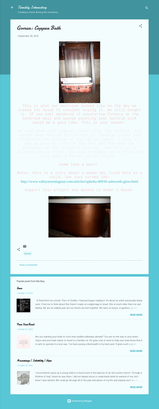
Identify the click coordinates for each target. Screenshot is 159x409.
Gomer (27, 253)
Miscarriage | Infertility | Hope (34, 361)
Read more (136, 315)
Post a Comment (28, 265)
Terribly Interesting (32, 7)
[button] (140, 26)
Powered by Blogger (79, 401)
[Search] (147, 8)
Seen (19, 288)
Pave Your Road (25, 324)
